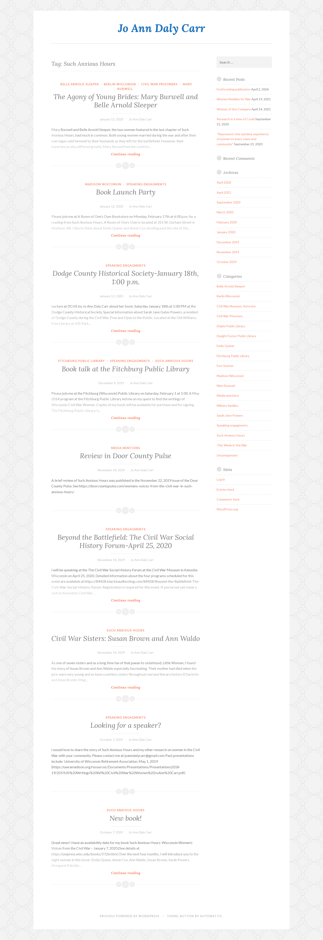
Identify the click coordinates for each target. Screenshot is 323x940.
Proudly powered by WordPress (129, 916)
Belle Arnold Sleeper (79, 84)
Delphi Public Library (231, 326)
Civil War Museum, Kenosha (236, 306)
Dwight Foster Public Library (236, 336)
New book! (125, 818)
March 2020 (225, 212)
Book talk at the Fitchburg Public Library (126, 368)
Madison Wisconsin (103, 184)
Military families (227, 405)
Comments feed (228, 499)
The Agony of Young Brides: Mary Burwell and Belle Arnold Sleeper (125, 101)
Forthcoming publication (234, 89)
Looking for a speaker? (125, 725)
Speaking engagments (146, 184)
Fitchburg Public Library (81, 361)
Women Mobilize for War (234, 99)
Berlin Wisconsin (120, 84)
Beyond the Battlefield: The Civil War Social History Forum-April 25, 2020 (125, 541)
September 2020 (228, 202)
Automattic (211, 916)
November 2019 (228, 252)
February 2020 (227, 222)
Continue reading (132, 154)
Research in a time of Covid (236, 119)
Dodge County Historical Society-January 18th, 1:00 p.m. (125, 277)
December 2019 (228, 242)
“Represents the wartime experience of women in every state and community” (243, 139)
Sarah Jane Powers (230, 415)
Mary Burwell (226, 386)
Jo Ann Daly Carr (161, 28)
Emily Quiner (225, 346)
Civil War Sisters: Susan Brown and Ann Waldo (125, 638)
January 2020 (226, 232)
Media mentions (125, 448)
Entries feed (225, 489)
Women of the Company (234, 109)
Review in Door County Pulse (125, 455)
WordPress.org (227, 509)
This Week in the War (232, 445)
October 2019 (227, 262)
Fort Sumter (225, 366)
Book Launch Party (125, 192)
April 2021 (224, 192)
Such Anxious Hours (174, 361)
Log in (221, 479)
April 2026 (224, 182)
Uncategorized (227, 455)
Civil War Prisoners (159, 84)
